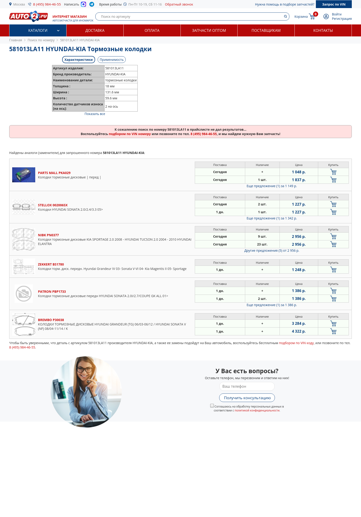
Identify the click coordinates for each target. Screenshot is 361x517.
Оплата (152, 30)
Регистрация (342, 18)
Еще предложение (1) (272, 186)
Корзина (301, 16)
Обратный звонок (179, 4)
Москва (19, 4)
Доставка (95, 30)
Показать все (94, 114)
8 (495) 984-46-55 (47, 4)
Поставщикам (266, 30)
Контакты (323, 30)
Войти (337, 14)
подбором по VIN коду (296, 343)
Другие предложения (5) (271, 250)
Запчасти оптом (209, 30)
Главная (15, 40)
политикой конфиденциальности (257, 410)
